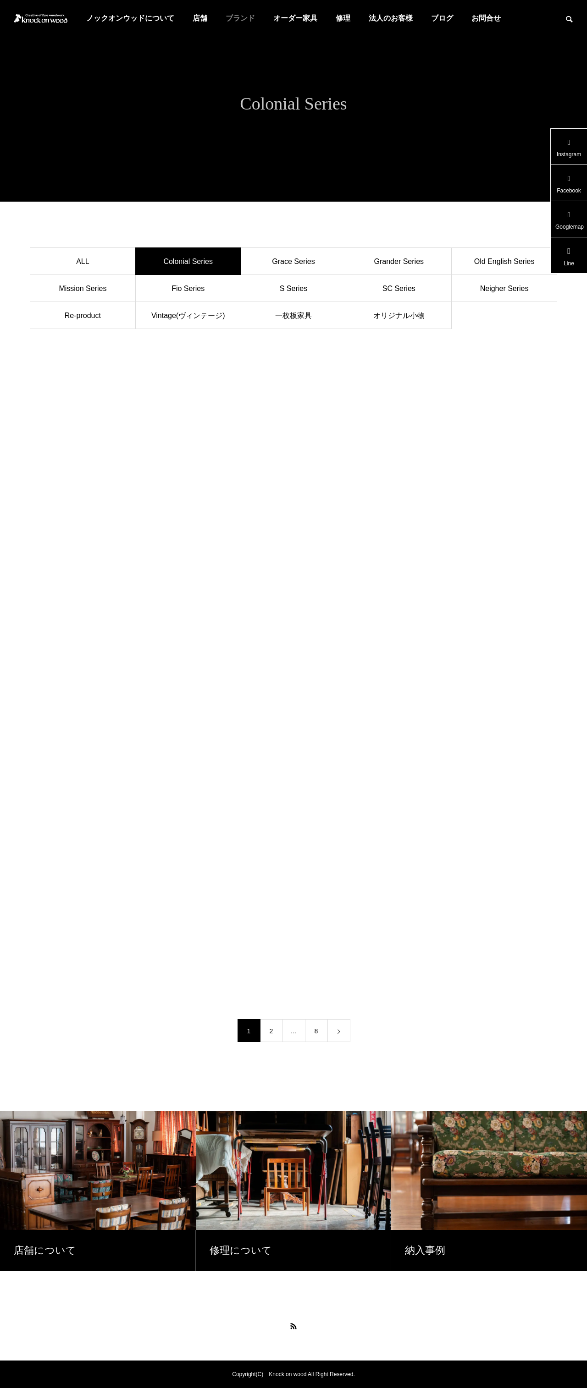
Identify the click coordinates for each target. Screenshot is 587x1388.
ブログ (442, 18)
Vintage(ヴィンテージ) (188, 315)
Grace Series (293, 261)
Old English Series (504, 261)
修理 (343, 18)
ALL (82, 261)
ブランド (240, 18)
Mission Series (82, 288)
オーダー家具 (295, 18)
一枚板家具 (293, 315)
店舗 (200, 18)
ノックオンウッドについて (130, 18)
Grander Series (399, 261)
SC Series (398, 288)
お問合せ (486, 18)
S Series (293, 288)
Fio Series (188, 288)
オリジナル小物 (399, 315)
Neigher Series (504, 288)
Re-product (83, 315)
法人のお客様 (391, 18)
